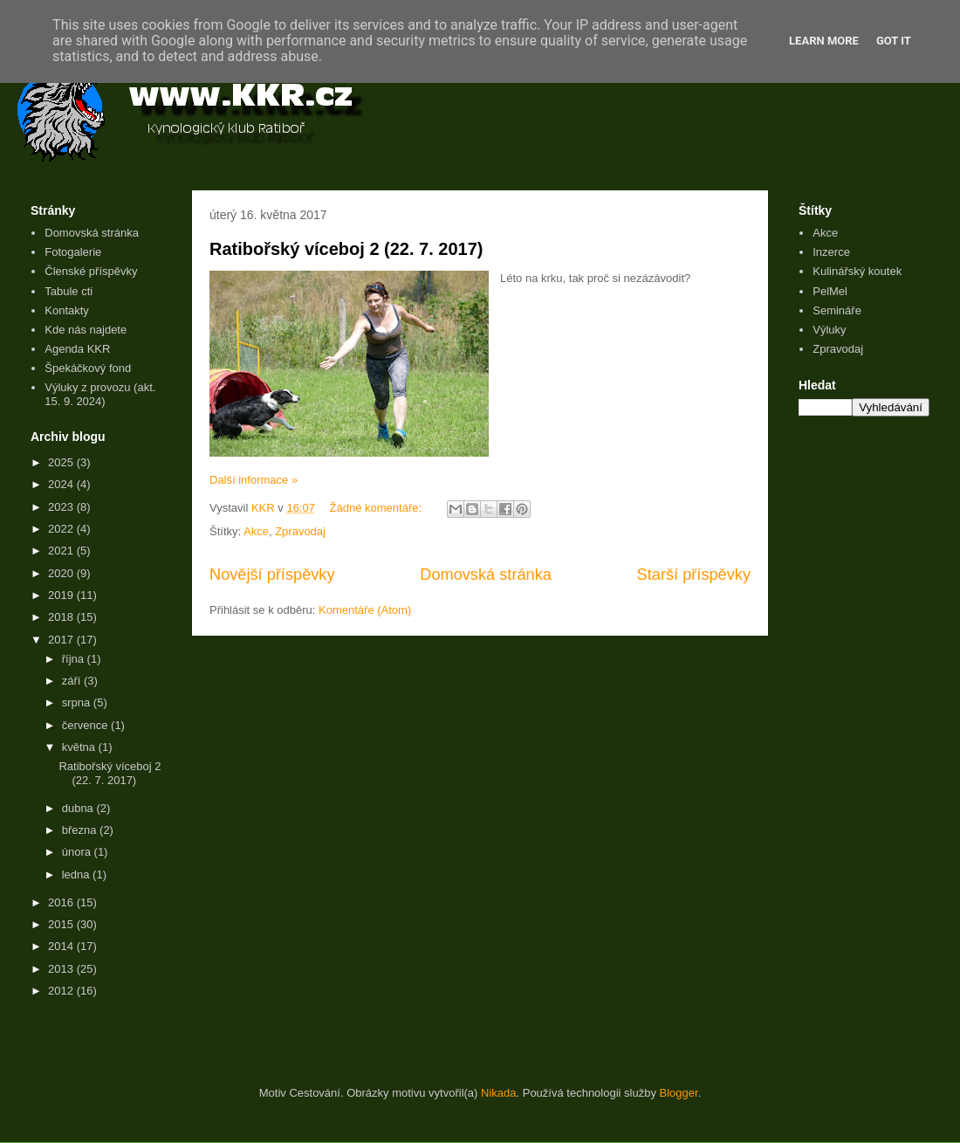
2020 (62, 573)
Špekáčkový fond (88, 368)
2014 (62, 946)
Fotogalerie (73, 251)
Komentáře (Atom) (365, 609)
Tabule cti (69, 291)
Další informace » (253, 479)
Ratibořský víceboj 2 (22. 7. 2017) (346, 248)
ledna (77, 874)
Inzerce (831, 251)
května (80, 747)
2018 (62, 616)
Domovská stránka (486, 574)
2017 (62, 639)
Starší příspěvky (694, 574)
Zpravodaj (300, 531)
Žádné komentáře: (377, 507)
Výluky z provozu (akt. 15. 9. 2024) (100, 394)
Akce (256, 531)
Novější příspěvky (272, 574)
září (73, 680)
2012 (62, 990)
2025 (62, 462)
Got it (893, 40)
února (78, 851)
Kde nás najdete (86, 329)
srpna (77, 702)
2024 (62, 484)
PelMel (830, 291)
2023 (62, 506)
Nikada (498, 1092)
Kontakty (67, 310)
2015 (62, 924)
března (80, 830)
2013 (62, 968)
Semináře (837, 310)
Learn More (824, 40)
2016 (62, 902)
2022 (62, 528)
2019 (62, 595)
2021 (62, 550)
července (86, 725)
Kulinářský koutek (857, 271)
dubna (79, 808)
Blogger (679, 1092)
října (74, 658)
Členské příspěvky (91, 271)
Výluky (829, 329)
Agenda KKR (77, 348)
